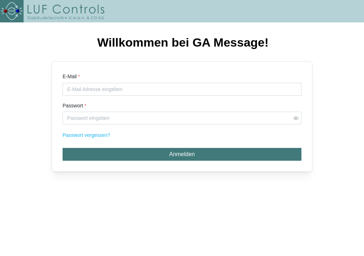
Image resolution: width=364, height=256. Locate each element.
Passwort (74, 105)
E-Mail (71, 76)
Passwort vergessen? (86, 135)
